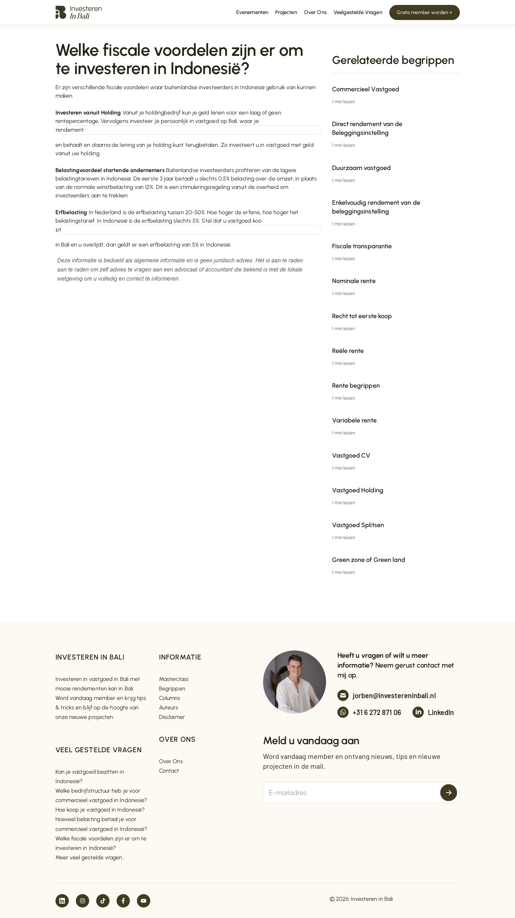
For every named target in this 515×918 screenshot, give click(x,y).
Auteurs (168, 707)
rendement (70, 129)
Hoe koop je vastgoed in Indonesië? (100, 809)
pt (58, 229)
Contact (169, 770)
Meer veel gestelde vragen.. (90, 857)
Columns (169, 698)
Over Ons (171, 761)
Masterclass (174, 679)
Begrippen (172, 688)
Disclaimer (172, 717)
